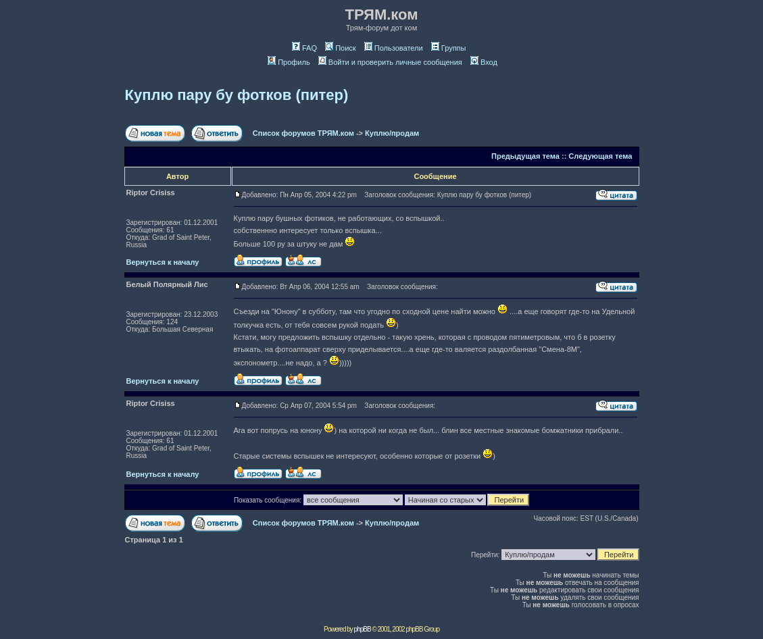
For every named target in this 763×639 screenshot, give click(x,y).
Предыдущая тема (525, 156)
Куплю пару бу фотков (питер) (237, 94)
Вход (483, 62)
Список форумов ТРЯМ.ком (303, 133)
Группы (448, 48)
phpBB (362, 629)
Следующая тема (600, 156)
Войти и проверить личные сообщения (390, 62)
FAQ (304, 48)
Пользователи (393, 48)
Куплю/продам (392, 133)
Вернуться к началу (162, 262)
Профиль (289, 62)
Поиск (340, 48)
